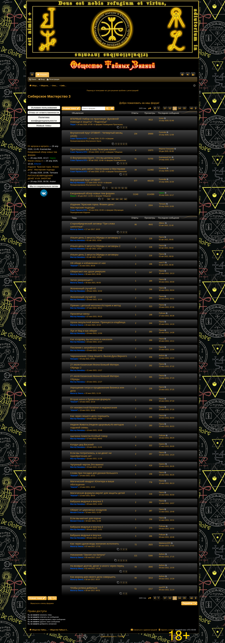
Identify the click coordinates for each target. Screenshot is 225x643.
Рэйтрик (162, 313)
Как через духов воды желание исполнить (94, 543)
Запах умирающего (81, 279)
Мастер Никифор (77, 182)
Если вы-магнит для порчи (85, 518)
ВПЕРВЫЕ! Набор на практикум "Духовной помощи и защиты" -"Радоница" (94, 120)
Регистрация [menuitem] (193, 75)
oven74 (162, 262)
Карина (162, 444)
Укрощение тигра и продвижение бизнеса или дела (97, 389)
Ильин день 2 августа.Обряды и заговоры (94, 254)
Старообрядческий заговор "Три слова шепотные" (92, 225)
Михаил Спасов (77, 512)
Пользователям (119, 160)
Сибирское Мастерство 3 (49, 96)
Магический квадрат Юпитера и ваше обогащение (92, 483)
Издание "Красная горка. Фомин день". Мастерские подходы (43, 173)
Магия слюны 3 (35, 166)
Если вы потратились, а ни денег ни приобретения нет (91, 454)
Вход (43, 79)
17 (119, 188)
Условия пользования (44, 107)
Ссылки (32, 75)
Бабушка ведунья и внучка (85, 535)
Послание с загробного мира (87, 347)
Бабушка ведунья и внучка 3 (86, 501)
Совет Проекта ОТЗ (78, 138)
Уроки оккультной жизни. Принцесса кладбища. (98, 322)
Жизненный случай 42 (83, 296)
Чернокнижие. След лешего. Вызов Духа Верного (98, 356)
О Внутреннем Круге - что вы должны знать (95, 157)
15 (112, 188)
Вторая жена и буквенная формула (90, 399)
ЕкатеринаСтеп (165, 157)
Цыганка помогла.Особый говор (89, 435)
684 (117, 199)
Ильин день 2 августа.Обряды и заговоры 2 (95, 246)
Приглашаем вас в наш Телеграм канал (93, 149)
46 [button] (191, 108)
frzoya (161, 118)
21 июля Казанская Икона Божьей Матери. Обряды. (94, 377)
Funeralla (162, 132)
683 (113, 199)
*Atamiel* (74, 266)
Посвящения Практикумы (112, 124)
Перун (73, 124)
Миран (73, 196)
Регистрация (54, 79)
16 (116, 188)
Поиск (33, 79)
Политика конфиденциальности (44, 119)
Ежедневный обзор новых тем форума (42, 158)
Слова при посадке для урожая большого (94, 472)
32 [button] (170, 108)
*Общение (118, 152)
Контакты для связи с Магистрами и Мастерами (97, 168)
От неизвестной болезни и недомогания (93, 407)
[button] (149, 108)
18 (122, 188)
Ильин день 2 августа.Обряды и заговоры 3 (95, 237)
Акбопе (162, 355)
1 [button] (158, 108)
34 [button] (179, 108)
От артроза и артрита (38, 151)
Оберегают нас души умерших (87, 271)
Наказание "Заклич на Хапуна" (88, 554)
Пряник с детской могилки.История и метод (95, 305)
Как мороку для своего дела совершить (93, 576)
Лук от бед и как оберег (83, 330)
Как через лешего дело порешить (89, 415)
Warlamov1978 (165, 543)
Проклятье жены (80, 313)
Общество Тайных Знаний (48, 74)
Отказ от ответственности (44, 112)
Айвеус (162, 223)
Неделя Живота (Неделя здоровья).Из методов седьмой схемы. (97, 426)
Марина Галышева (166, 149)
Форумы (71, 74)
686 (125, 199)
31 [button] (165, 108)
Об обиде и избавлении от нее (88, 263)
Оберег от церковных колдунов (88, 509)
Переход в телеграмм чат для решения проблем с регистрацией (112, 90)
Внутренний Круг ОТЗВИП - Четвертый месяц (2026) (96, 134)
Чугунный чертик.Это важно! (87, 464)
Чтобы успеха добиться (83, 587)
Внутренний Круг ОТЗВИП (85, 179)
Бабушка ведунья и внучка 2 (86, 526)
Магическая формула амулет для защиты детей (97, 492)
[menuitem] (182, 74)
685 (121, 199)
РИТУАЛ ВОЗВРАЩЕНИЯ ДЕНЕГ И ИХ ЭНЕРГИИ (40, 182)
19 (126, 188)
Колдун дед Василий (82, 444)
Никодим (74, 359)
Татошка (162, 204)
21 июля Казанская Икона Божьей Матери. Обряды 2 (94, 366)
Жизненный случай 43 (83, 288)
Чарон (161, 193)
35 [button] (184, 108)
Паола (161, 237)
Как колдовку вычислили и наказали (91, 339)
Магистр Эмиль (77, 229)
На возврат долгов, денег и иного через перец (97, 565)
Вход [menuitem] (188, 75)
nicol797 (162, 587)
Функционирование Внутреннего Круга (85, 141)
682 (108, 199)
